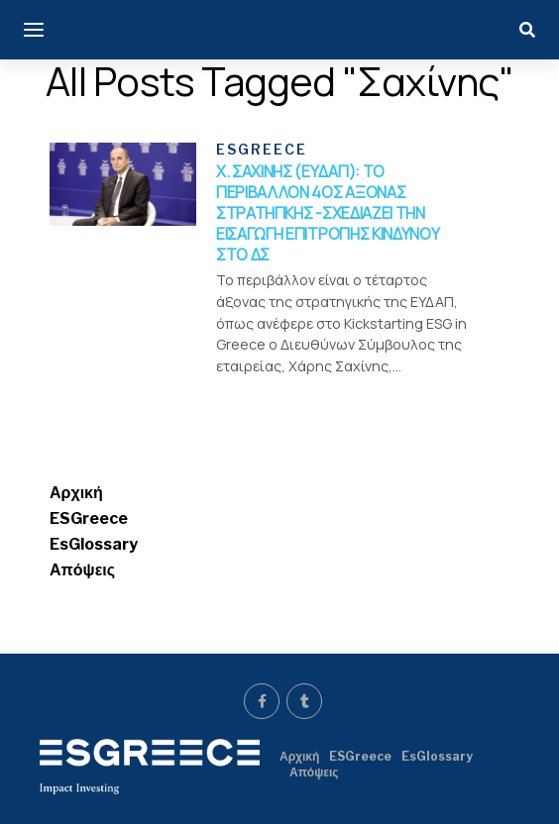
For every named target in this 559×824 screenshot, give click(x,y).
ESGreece (89, 518)
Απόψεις (82, 570)
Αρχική (76, 492)
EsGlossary (94, 544)
